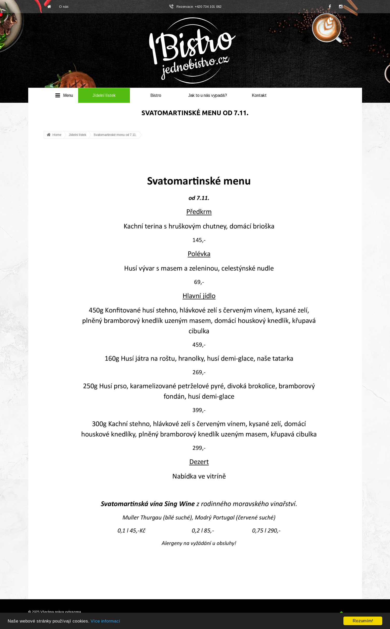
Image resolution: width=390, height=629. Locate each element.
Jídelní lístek (104, 95)
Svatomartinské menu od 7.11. (115, 135)
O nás (64, 7)
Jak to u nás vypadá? (207, 95)
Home (57, 135)
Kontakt (259, 95)
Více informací (105, 621)
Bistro (155, 95)
